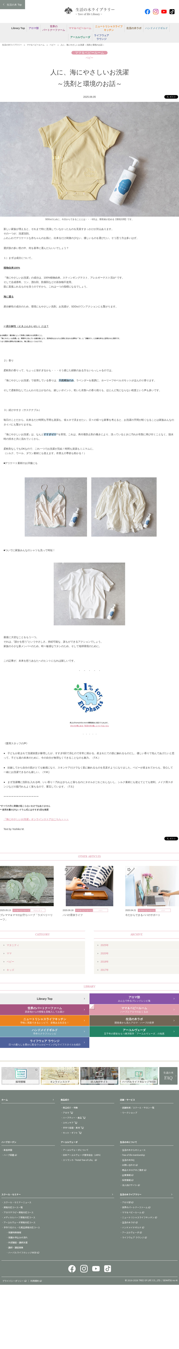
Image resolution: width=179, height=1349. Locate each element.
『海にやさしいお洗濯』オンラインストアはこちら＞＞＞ (36, 819)
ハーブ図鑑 (9, 1154)
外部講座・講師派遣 (18, 1242)
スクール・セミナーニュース (17, 1202)
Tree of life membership (133, 1154)
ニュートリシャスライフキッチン (138, 1217)
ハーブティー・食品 (72, 1117)
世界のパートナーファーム (135, 1207)
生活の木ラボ (128, 1222)
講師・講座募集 (15, 1247)
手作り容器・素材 (71, 1127)
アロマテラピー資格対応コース (18, 1212)
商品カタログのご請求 (133, 1169)
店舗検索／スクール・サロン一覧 (138, 1107)
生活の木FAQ (128, 1159)
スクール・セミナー (11, 1194)
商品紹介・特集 (70, 1107)
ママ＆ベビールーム (36, 45)
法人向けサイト (129, 1185)
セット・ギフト (70, 1132)
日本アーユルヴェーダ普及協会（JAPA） (82, 1154)
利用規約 (34, 1280)
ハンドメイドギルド (131, 1227)
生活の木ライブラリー (12, 45)
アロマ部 (126, 1202)
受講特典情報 (14, 1232)
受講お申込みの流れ (18, 1237)
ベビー (52, 45)
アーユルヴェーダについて (75, 1149)
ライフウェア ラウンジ (133, 1237)
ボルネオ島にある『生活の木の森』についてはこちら (89, 726)
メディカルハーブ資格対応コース (19, 1217)
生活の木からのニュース (134, 1149)
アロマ (66, 1112)
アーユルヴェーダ (130, 1232)
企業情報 (126, 1174)
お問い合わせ (128, 1164)
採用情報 (126, 1179)
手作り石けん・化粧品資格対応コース (22, 1227)
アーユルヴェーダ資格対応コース (19, 1222)
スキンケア (68, 1122)
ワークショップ (129, 1112)
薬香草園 (8, 1149)
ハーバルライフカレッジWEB (22, 1252)
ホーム (4, 1099)
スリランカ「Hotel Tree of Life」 (78, 1159)
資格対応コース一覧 (13, 1207)
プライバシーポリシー (13, 1280)
